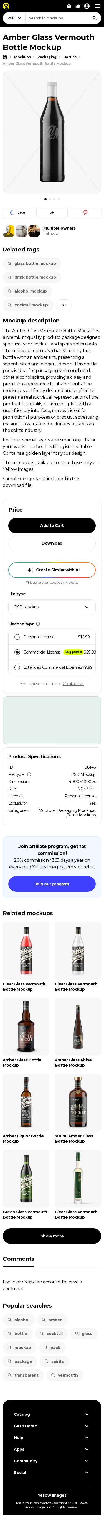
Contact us (73, 683)
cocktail (51, 1333)
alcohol (18, 1319)
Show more (52, 1236)
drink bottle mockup (31, 277)
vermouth (64, 1375)
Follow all (51, 233)
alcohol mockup (27, 291)
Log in (9, 1282)
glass (83, 1333)
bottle (17, 1333)
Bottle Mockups (81, 814)
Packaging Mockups (76, 810)
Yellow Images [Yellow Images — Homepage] (52, 1495)
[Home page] (5, 57)
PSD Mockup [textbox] (26, 606)
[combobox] (63, 18)
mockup (19, 1347)
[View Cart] (69, 6)
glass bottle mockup (31, 263)
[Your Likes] (78, 6)
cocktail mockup (27, 305)
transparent (23, 1375)
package (19, 1361)
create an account (41, 1282)
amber (51, 1319)
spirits (54, 1361)
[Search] (94, 18)
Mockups (47, 810)
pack (51, 1347)
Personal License (80, 796)
